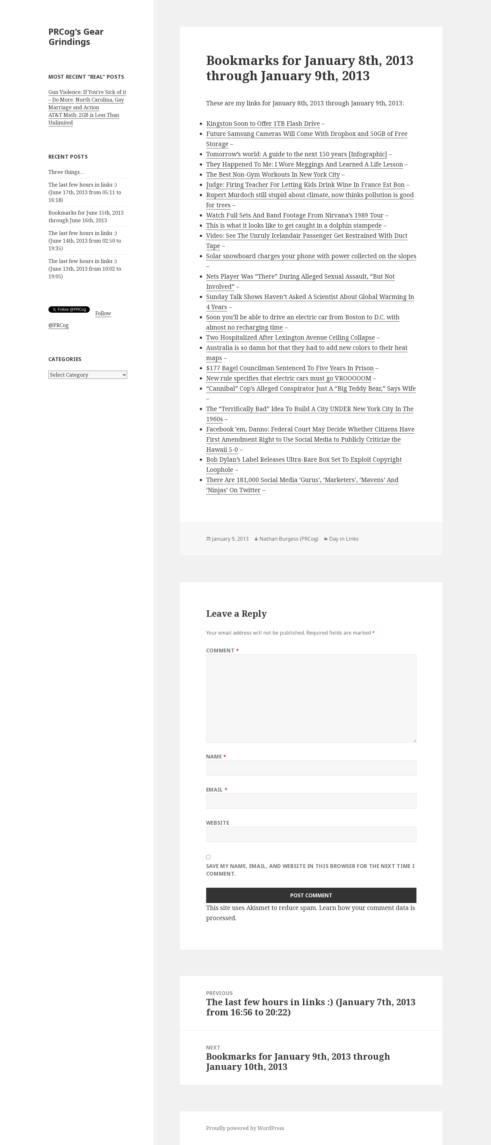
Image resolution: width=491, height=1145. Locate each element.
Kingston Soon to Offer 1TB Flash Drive (263, 123)
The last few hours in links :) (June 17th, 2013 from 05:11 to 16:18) (84, 192)
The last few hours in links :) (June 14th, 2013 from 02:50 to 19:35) (84, 241)
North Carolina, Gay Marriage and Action (86, 103)
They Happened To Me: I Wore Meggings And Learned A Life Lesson (304, 164)
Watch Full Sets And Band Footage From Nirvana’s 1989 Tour (295, 215)
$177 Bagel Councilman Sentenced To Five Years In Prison (290, 368)
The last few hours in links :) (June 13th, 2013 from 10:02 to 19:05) (84, 269)
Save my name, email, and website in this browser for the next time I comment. (310, 870)
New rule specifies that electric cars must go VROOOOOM (288, 378)
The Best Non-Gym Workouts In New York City (273, 174)
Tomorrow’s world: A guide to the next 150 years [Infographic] (296, 154)
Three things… (66, 171)
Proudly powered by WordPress (245, 1128)
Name (216, 756)
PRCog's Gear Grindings (76, 36)
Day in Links (344, 538)
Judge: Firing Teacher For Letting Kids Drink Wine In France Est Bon (305, 185)
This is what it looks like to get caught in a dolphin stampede (294, 225)
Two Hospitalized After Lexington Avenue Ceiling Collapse (290, 337)
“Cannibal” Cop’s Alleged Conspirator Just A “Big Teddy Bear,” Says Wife (311, 388)
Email (216, 789)
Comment (222, 650)
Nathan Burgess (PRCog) (288, 538)
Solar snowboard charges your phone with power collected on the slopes (311, 256)
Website (217, 822)
